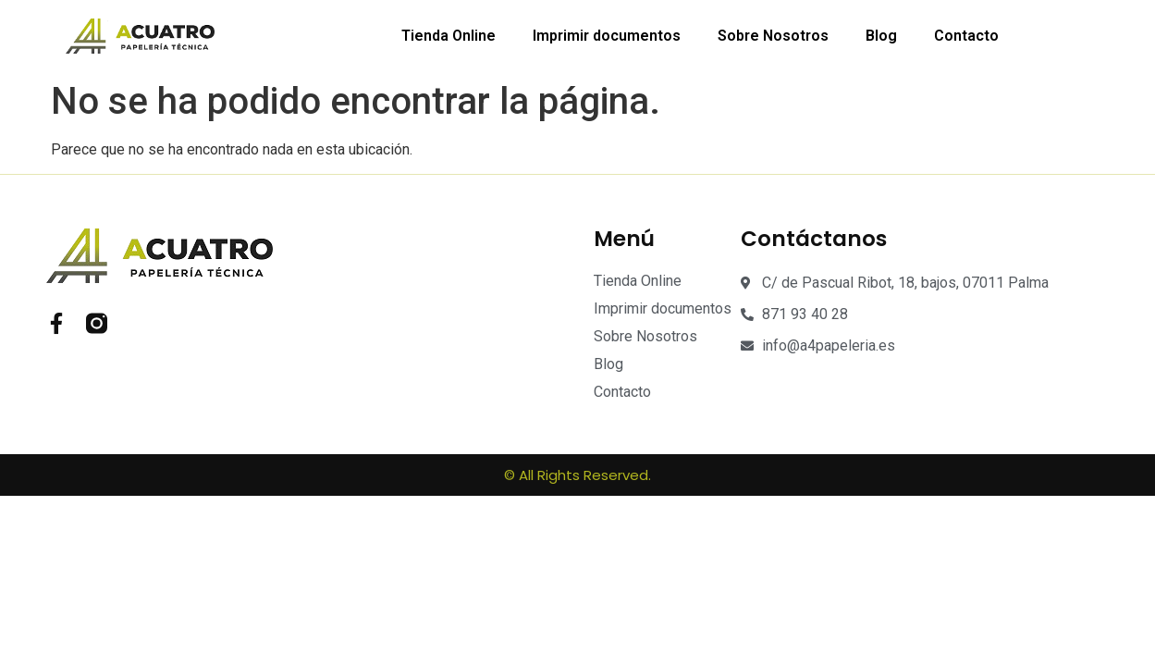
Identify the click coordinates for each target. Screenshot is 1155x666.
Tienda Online (448, 35)
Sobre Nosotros (773, 35)
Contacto (966, 35)
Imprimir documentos (607, 35)
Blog (881, 35)
